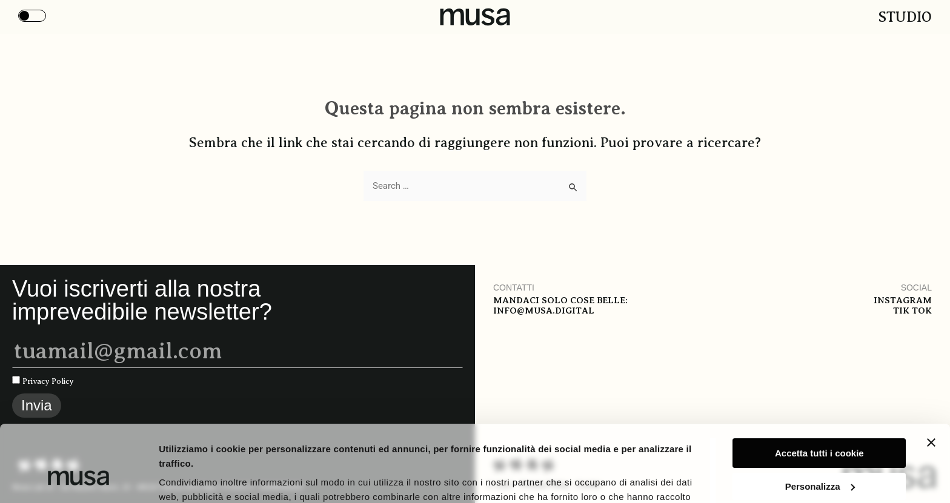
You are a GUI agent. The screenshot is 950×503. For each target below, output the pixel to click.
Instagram (903, 300)
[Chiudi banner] (931, 377)
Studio (905, 17)
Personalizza (820, 420)
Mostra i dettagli (194, 479)
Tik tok (912, 310)
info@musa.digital (543, 310)
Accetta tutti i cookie (819, 388)
